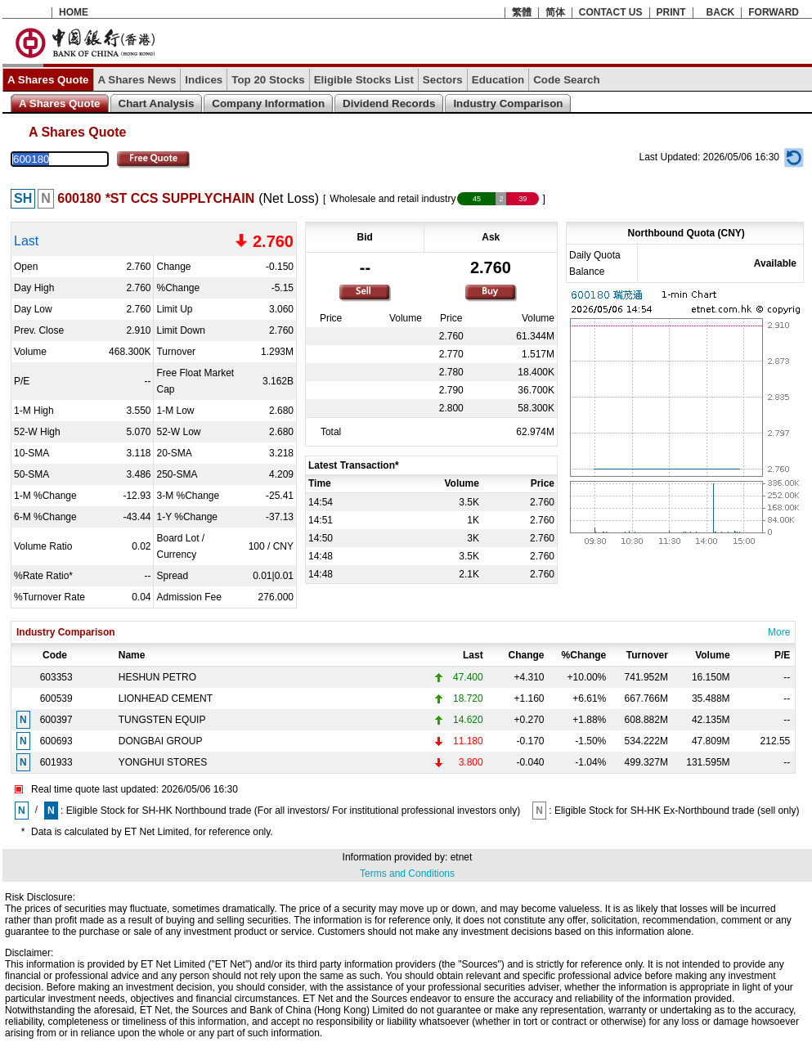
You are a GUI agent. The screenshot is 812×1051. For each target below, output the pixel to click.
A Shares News (137, 80)
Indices (203, 80)
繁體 (522, 12)
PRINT (671, 12)
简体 (555, 12)
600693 (56, 741)
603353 (56, 677)
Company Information (268, 103)
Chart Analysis (157, 103)
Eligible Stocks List (364, 80)
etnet (462, 857)
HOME (73, 12)
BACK (721, 12)
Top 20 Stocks (267, 80)
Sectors (443, 80)
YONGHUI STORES (163, 762)
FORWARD (773, 12)
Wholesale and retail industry (392, 198)
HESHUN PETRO (157, 677)
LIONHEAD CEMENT (166, 698)
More (779, 632)
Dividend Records (389, 103)
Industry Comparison (508, 103)
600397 (56, 719)
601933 (56, 762)
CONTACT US (611, 12)
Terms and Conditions (407, 873)
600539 (56, 698)
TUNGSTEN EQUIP (162, 719)
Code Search (566, 80)
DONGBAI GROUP (161, 741)
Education (498, 80)
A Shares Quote (48, 80)
